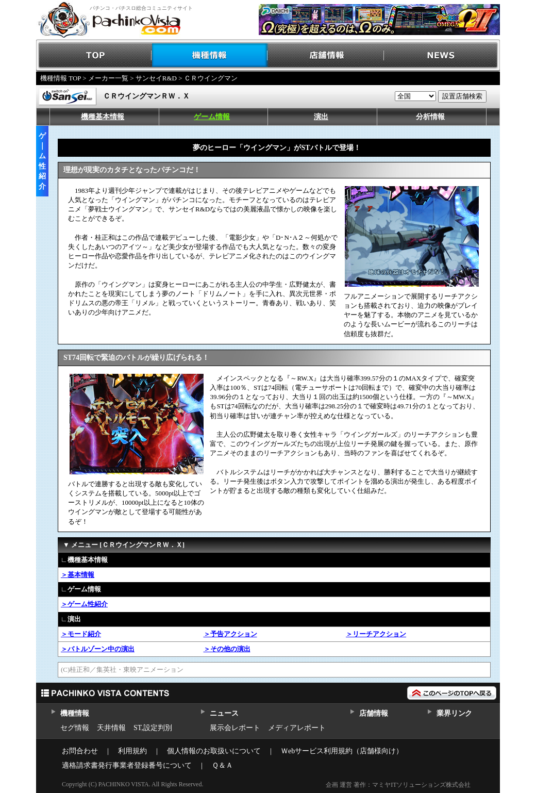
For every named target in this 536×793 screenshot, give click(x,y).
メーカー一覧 (108, 78)
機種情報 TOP (60, 78)
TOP (94, 55)
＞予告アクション (230, 634)
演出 (321, 117)
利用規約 (132, 751)
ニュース (224, 713)
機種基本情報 (102, 117)
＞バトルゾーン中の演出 (98, 649)
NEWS (442, 55)
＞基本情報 (77, 575)
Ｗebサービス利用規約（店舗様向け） (342, 751)
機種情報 (210, 55)
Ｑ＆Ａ (222, 765)
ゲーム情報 (212, 117)
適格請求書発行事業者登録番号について (127, 765)
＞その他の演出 (227, 649)
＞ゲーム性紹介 (84, 604)
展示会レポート (235, 728)
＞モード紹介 (81, 634)
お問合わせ (80, 751)
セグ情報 (74, 728)
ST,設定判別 (152, 728)
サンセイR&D (156, 78)
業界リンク (454, 713)
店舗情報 (326, 55)
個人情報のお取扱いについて (214, 751)
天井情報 (111, 728)
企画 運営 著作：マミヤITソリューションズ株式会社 (398, 784)
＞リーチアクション (376, 634)
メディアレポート (297, 728)
